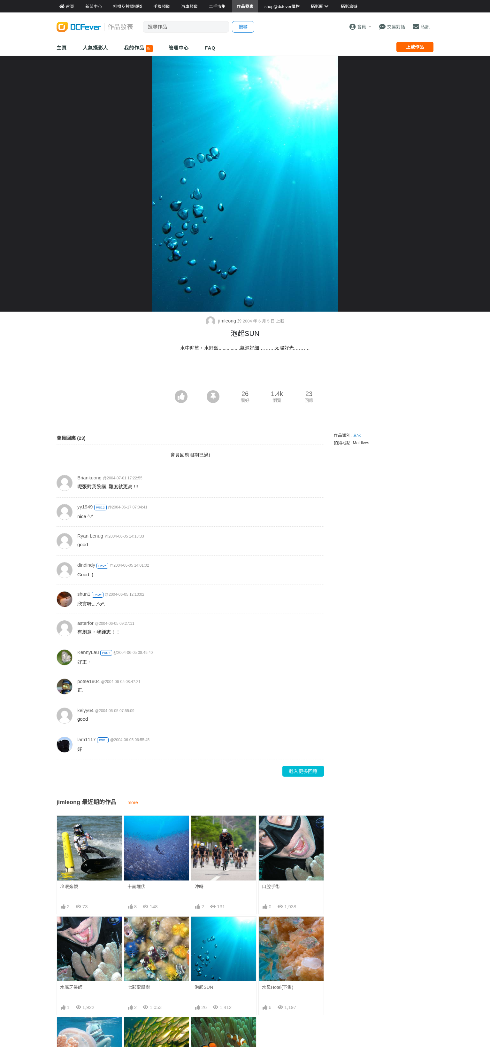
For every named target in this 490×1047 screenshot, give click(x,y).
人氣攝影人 (95, 47)
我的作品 (138, 48)
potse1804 (88, 681)
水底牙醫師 (71, 987)
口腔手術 (271, 886)
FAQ (210, 47)
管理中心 (179, 47)
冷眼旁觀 (69, 886)
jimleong (221, 320)
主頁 (62, 47)
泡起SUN (204, 987)
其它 (357, 435)
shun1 (83, 594)
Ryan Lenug (90, 536)
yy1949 (85, 506)
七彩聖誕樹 (138, 987)
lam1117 (86, 739)
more (132, 802)
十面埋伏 (136, 886)
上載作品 (415, 47)
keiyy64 (85, 710)
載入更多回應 (303, 771)
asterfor (85, 623)
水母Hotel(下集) (277, 987)
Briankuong (89, 477)
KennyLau (88, 652)
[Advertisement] (245, 372)
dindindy (86, 565)
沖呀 (199, 886)
